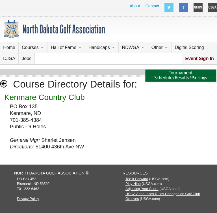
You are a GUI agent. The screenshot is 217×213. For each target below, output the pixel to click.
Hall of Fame (64, 47)
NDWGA (130, 47)
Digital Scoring (189, 47)
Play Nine (133, 184)
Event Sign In (199, 58)
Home (9, 47)
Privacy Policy (28, 199)
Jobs (26, 58)
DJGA (9, 58)
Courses (30, 47)
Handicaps (99, 47)
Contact (152, 6)
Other (157, 47)
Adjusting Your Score (142, 189)
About (135, 6)
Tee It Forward (136, 179)
